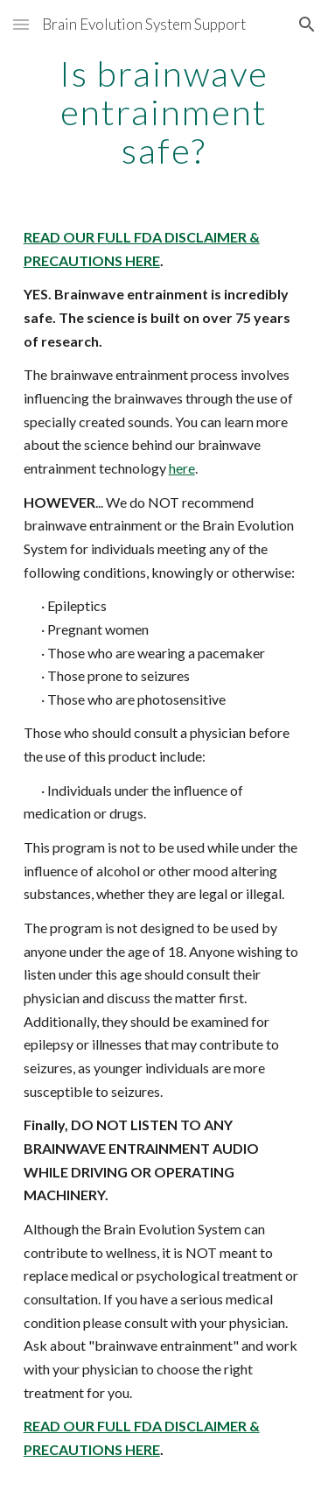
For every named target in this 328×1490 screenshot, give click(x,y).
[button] (21, 24)
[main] (164, 112)
